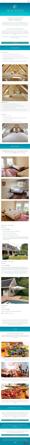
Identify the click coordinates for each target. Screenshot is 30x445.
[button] (26, 443)
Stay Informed (15, 42)
